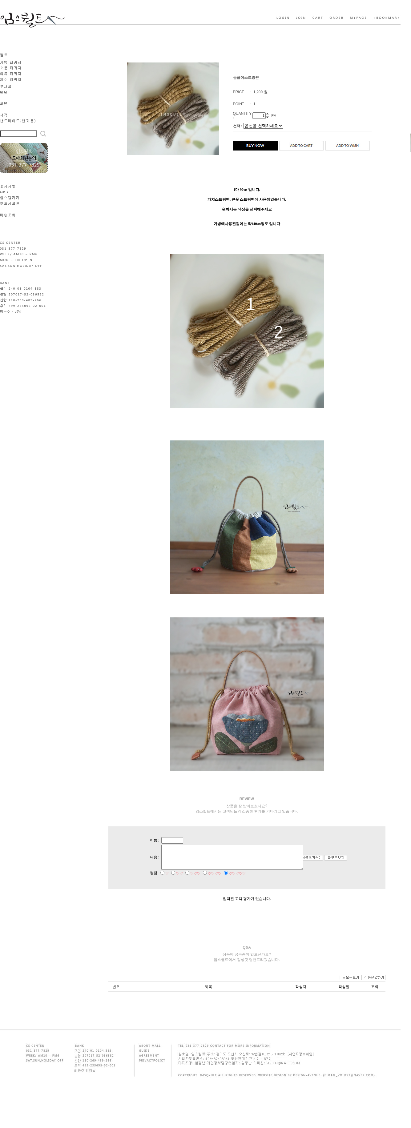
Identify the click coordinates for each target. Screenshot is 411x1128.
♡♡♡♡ (209, 879)
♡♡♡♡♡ (231, 879)
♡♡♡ (190, 879)
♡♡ (174, 879)
